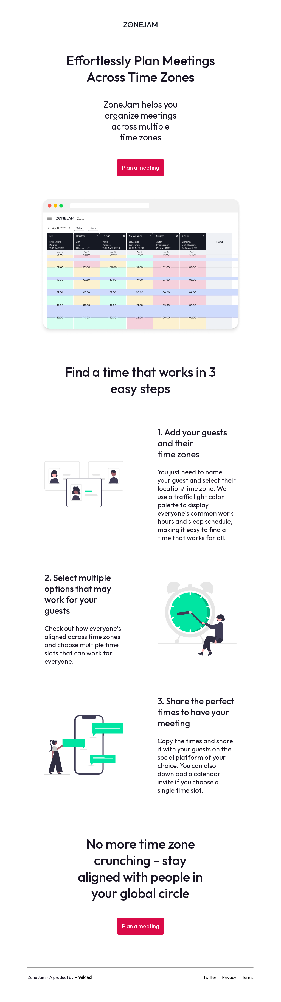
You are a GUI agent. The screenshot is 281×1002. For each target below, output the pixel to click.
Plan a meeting (140, 167)
